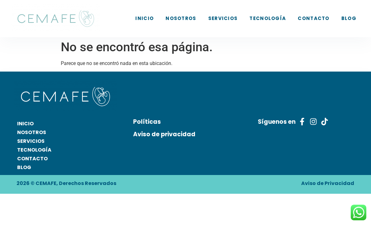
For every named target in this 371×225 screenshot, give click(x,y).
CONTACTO (313, 18)
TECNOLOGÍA (267, 18)
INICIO (144, 18)
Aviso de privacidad (164, 134)
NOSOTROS (181, 18)
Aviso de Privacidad (327, 183)
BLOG (348, 18)
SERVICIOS (223, 18)
